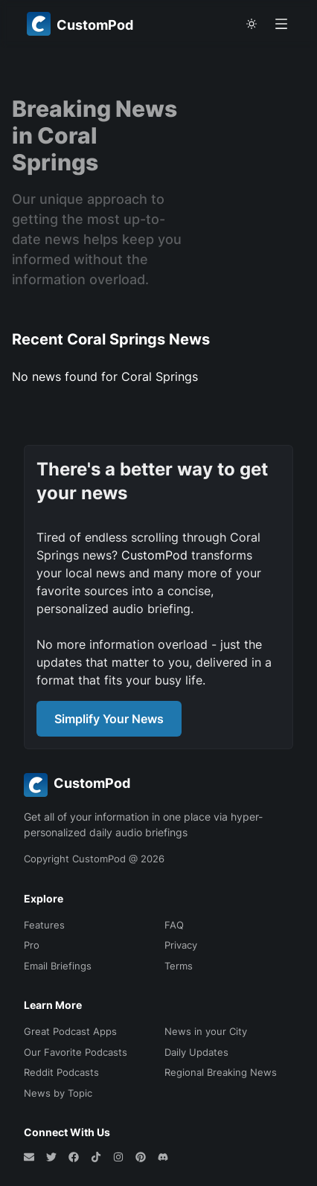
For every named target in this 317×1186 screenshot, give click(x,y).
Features (44, 925)
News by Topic (58, 1093)
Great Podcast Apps (70, 1031)
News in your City (205, 1031)
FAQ (174, 925)
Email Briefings (58, 966)
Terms (178, 966)
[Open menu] (281, 24)
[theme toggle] (251, 24)
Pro (31, 945)
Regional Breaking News (220, 1072)
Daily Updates (196, 1052)
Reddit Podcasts (61, 1072)
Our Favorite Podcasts (75, 1052)
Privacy (180, 945)
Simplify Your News (109, 718)
